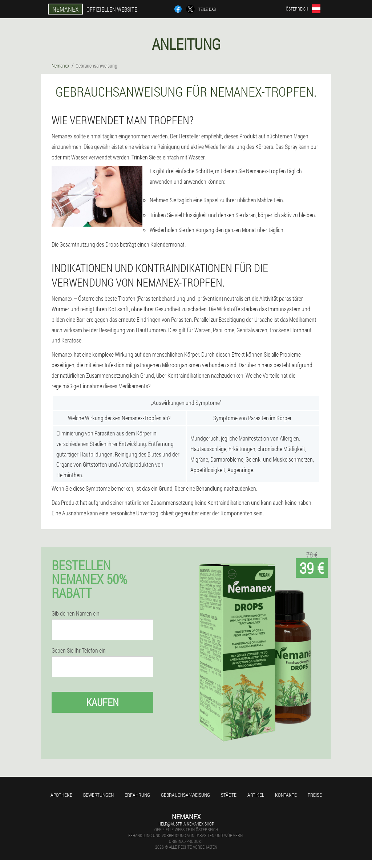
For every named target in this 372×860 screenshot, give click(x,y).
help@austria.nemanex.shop (186, 824)
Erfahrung (137, 794)
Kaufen (102, 702)
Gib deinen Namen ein (76, 613)
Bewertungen (98, 794)
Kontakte (286, 794)
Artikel (255, 794)
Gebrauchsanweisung (185, 794)
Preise (315, 794)
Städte (228, 794)
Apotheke (61, 794)
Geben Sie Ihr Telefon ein (79, 650)
